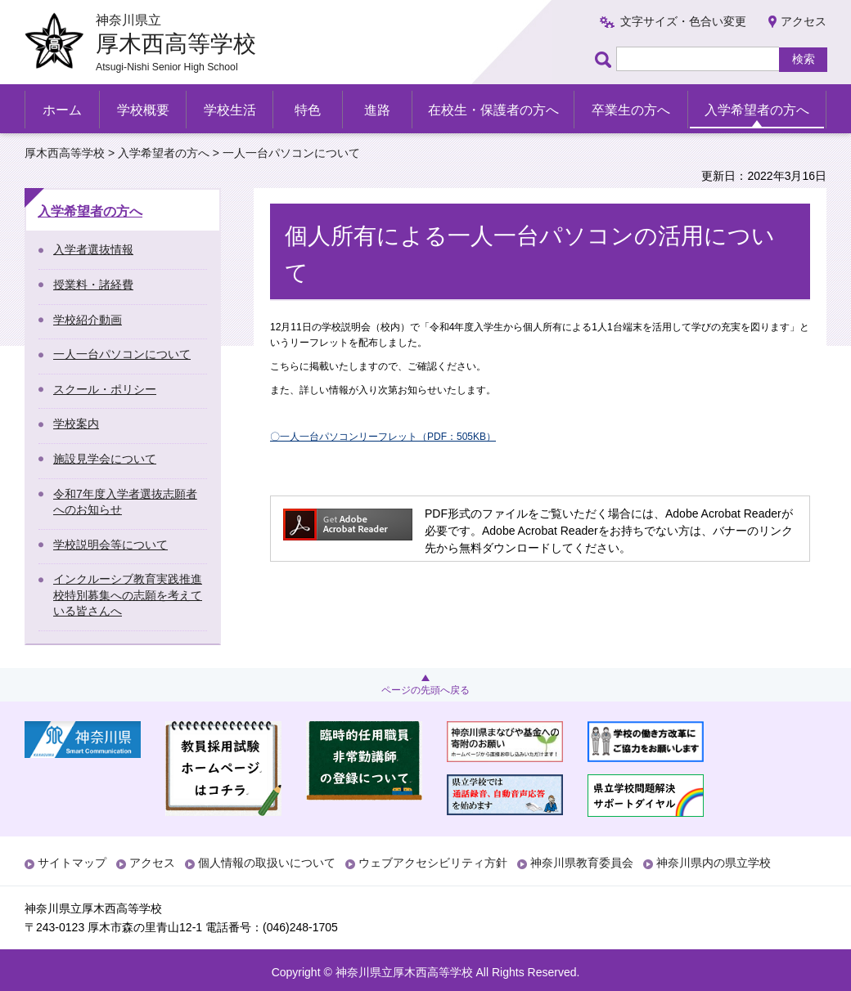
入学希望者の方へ (757, 110)
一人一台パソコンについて (122, 354)
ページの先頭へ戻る (425, 690)
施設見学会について (104, 458)
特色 (308, 110)
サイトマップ (72, 862)
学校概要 (143, 110)
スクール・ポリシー (104, 389)
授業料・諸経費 (93, 284)
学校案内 (76, 423)
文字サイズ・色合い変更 (683, 21)
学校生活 (230, 110)
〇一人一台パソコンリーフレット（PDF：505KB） (383, 436)
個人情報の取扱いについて (266, 862)
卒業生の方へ (631, 110)
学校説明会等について (110, 544)
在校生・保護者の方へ (493, 110)
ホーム (62, 110)
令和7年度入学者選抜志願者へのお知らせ (125, 502)
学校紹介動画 (87, 319)
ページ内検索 (605, 59)
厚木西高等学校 (65, 152)
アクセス (803, 21)
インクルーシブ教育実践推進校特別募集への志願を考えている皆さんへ (127, 594)
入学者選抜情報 (93, 249)
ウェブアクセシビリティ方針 (432, 862)
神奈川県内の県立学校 (713, 862)
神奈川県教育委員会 (581, 862)
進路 (377, 110)
